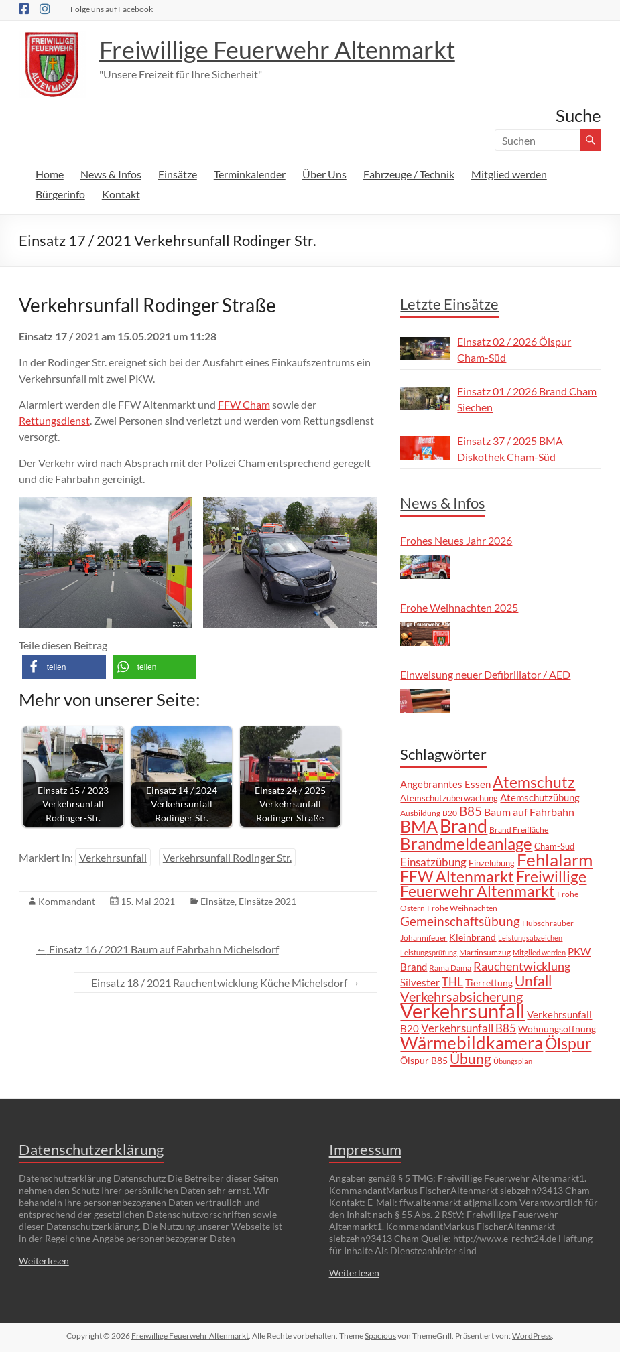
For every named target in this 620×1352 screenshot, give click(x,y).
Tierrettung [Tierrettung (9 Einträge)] (489, 982)
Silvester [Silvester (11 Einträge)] (420, 982)
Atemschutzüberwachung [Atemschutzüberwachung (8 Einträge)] (449, 798)
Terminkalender (250, 173)
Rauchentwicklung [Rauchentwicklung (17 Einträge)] (521, 966)
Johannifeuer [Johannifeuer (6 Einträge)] (423, 937)
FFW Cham (244, 404)
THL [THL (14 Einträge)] (452, 982)
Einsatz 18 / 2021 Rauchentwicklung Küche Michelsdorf (225, 982)
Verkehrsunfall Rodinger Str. (227, 857)
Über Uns (324, 173)
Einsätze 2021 (267, 901)
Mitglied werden (509, 173)
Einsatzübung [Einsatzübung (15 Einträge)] (433, 862)
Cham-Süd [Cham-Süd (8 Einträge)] (554, 846)
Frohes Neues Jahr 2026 (456, 540)
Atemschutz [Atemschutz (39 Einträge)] (534, 781)
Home (50, 173)
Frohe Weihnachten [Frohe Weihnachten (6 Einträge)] (462, 907)
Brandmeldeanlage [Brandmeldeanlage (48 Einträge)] (466, 843)
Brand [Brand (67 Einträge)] (463, 826)
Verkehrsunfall (113, 857)
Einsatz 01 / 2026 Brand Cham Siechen (527, 399)
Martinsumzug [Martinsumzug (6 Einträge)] (485, 952)
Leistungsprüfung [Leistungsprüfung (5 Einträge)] (428, 952)
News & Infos (110, 173)
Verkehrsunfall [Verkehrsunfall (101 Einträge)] (462, 1010)
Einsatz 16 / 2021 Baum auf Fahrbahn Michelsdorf (157, 949)
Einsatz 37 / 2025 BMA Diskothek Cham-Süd (510, 448)
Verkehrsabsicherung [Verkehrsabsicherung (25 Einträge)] (461, 996)
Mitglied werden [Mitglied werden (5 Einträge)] (539, 952)
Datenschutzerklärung (91, 1149)
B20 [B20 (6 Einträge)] (449, 812)
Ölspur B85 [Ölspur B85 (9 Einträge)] (424, 1060)
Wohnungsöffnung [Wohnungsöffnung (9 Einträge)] (557, 1028)
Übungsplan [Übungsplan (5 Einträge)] (512, 1061)
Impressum (365, 1149)
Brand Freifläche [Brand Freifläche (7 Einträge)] (518, 830)
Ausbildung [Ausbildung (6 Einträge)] (420, 812)
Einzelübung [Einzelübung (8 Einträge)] (492, 863)
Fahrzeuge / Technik (408, 173)
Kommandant (66, 901)
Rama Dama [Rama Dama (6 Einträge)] (450, 967)
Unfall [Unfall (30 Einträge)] (533, 981)
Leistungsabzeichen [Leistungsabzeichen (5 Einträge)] (530, 937)
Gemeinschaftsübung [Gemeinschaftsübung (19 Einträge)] (460, 921)
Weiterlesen (44, 1260)
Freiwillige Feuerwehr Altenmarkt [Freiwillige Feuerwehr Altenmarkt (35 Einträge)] (493, 884)
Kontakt (121, 194)
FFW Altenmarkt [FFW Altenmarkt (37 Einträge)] (457, 876)
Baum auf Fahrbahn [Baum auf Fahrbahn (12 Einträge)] (529, 812)
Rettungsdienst (54, 420)
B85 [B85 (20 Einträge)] (470, 811)
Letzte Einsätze (449, 304)
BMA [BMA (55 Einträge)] (419, 826)
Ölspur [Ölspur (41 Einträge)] (568, 1043)
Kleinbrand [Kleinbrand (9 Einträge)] (472, 937)
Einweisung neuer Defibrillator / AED (485, 674)
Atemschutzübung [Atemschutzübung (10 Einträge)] (540, 797)
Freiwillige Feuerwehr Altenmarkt (277, 49)
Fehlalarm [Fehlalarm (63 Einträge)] (555, 859)
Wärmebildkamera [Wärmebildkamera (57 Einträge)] (471, 1042)
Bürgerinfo (60, 194)
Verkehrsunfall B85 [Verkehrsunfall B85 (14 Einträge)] (468, 1028)
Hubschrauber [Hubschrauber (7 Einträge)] (548, 923)
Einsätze (177, 173)
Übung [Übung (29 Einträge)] (470, 1058)
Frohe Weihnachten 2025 (459, 607)
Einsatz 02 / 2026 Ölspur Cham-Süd (514, 349)
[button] (64, 667)
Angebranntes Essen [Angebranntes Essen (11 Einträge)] (445, 784)
